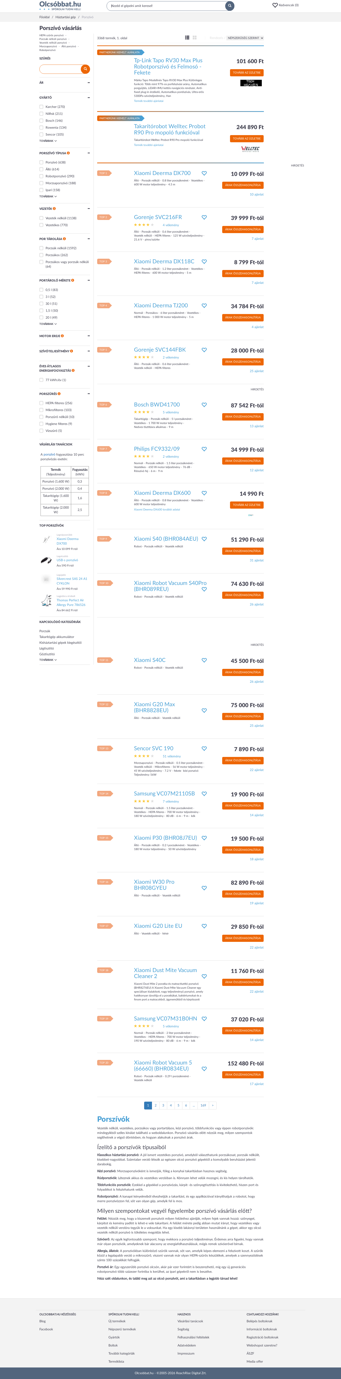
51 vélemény (172, 756)
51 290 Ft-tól (247, 540)
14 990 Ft (252, 494)
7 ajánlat (258, 238)
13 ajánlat (257, 426)
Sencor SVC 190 (153, 748)
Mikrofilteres (54, 410)
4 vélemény (171, 225)
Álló (48, 169)
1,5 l (49, 310)
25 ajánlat (257, 371)
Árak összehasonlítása (243, 185)
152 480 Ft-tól (246, 1064)
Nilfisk (50, 114)
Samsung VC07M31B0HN (165, 1019)
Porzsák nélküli (56, 248)
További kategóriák (121, 1353)
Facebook (46, 1329)
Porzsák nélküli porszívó (53, 39)
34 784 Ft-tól (247, 306)
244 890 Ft (250, 127)
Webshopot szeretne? (262, 1345)
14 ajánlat (257, 815)
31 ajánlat (257, 560)
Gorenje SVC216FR (158, 217)
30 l (48, 303)
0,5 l (49, 290)
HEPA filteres (55, 403)
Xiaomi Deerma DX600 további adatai (157, 509)
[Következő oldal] (213, 1105)
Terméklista (116, 1361)
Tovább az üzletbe (247, 72)
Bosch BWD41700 (157, 405)
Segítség (183, 1329)
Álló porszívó (68, 46)
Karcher (51, 107)
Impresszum (186, 1353)
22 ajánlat (257, 770)
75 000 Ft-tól (247, 705)
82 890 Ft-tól (247, 883)
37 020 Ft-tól (247, 1020)
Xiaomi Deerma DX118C (164, 261)
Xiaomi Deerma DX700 (162, 173)
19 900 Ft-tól (247, 795)
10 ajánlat (257, 194)
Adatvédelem (187, 1345)
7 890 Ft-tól (249, 749)
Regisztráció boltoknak (262, 1337)
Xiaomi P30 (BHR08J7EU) (165, 838)
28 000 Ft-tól (247, 351)
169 (203, 1105)
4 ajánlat (258, 327)
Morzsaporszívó (48, 46)
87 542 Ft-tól (247, 406)
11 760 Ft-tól (247, 971)
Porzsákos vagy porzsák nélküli (67, 262)
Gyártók (114, 1337)
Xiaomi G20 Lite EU (158, 926)
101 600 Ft (250, 61)
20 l (48, 317)
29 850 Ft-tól (247, 927)
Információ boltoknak (262, 1329)
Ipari (49, 190)
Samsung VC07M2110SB (164, 794)
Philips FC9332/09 (157, 449)
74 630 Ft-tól (247, 584)
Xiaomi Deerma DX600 (162, 493)
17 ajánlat (257, 1084)
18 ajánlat (257, 859)
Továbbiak (48, 140)
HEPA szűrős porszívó (51, 35)
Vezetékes (52, 225)
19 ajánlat (257, 903)
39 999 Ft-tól (247, 218)
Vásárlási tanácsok (190, 1321)
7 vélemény (171, 801)
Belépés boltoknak (259, 1321)
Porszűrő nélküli (57, 417)
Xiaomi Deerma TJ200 (161, 305)
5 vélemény (171, 412)
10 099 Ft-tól (247, 174)
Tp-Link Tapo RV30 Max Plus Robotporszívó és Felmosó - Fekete (168, 67)
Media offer (255, 1361)
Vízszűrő (51, 431)
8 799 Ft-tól (249, 262)
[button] (287, 5)
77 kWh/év (53, 380)
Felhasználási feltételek (193, 1337)
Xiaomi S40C (150, 660)
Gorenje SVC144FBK (160, 350)
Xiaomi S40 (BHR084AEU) (166, 539)
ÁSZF (250, 1353)
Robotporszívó (47, 50)
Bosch (50, 120)
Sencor (50, 134)
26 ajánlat (257, 604)
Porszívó (51, 162)
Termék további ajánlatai (148, 101)
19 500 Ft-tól (247, 839)
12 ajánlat (257, 470)
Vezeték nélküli (56, 218)
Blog (42, 1321)
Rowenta (52, 127)
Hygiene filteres (56, 424)
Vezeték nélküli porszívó (53, 43)
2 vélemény (171, 357)
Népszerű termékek (122, 1329)
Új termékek (116, 1321)
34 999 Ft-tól (247, 450)
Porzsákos (53, 255)
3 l (47, 297)
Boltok (113, 1345)
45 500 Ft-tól (247, 661)
